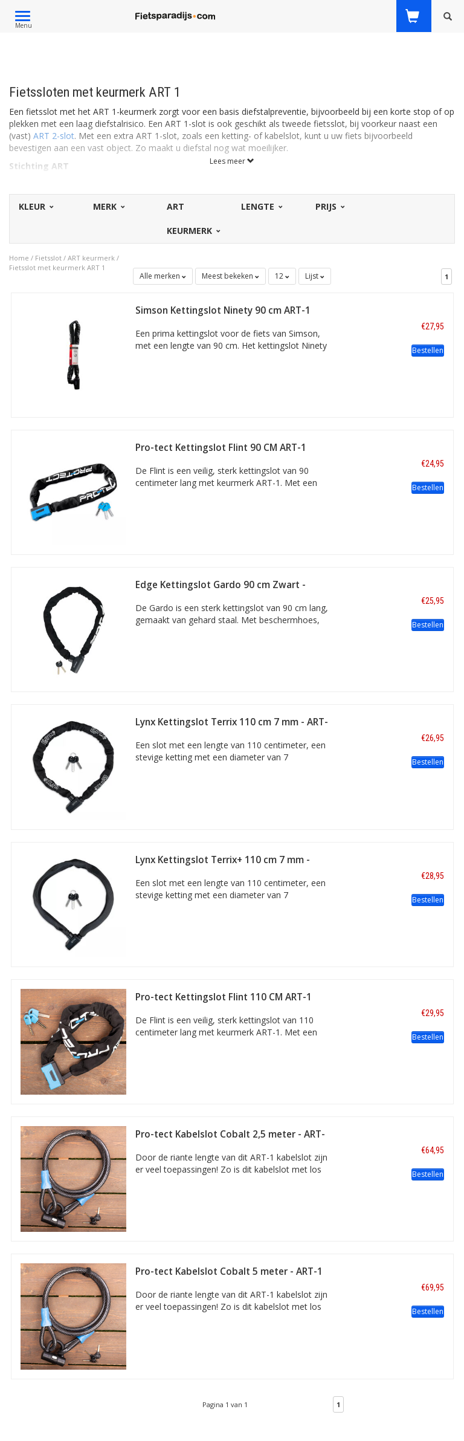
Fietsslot (48, 257)
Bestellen (427, 350)
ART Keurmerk (193, 218)
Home (19, 257)
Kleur (35, 206)
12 (282, 276)
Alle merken (163, 276)
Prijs (329, 206)
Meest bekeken (230, 276)
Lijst (314, 276)
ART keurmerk (91, 257)
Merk (108, 206)
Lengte (261, 206)
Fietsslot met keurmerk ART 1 (57, 267)
